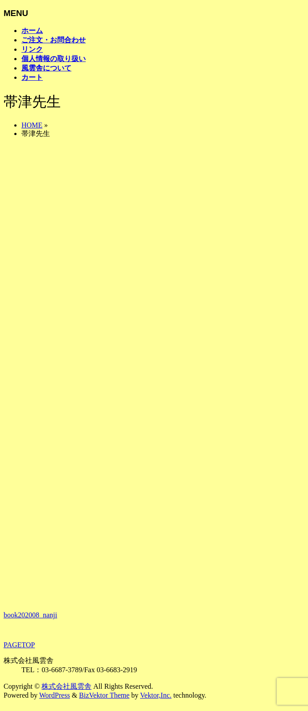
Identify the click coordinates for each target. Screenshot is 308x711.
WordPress (54, 695)
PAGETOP (19, 645)
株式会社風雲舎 (67, 686)
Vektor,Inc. (155, 695)
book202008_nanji (30, 615)
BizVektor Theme (104, 695)
